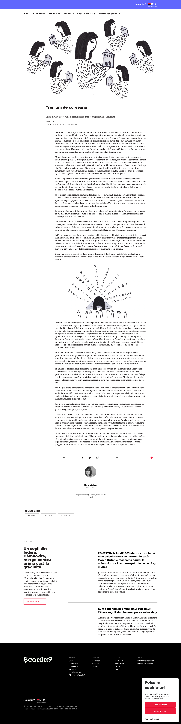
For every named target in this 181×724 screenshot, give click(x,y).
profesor (32, 515)
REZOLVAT (69, 14)
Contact (95, 666)
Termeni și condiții (145, 661)
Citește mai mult (34, 601)
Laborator (39, 14)
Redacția (95, 663)
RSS (116, 669)
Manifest (96, 661)
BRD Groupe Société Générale (43, 706)
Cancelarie (54, 14)
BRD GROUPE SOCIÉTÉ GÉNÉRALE (63, 709)
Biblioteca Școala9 (109, 14)
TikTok (117, 666)
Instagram (119, 663)
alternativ (48, 515)
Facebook (118, 661)
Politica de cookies (145, 663)
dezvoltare (65, 515)
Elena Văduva (90, 485)
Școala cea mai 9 (86, 14)
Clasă (27, 14)
